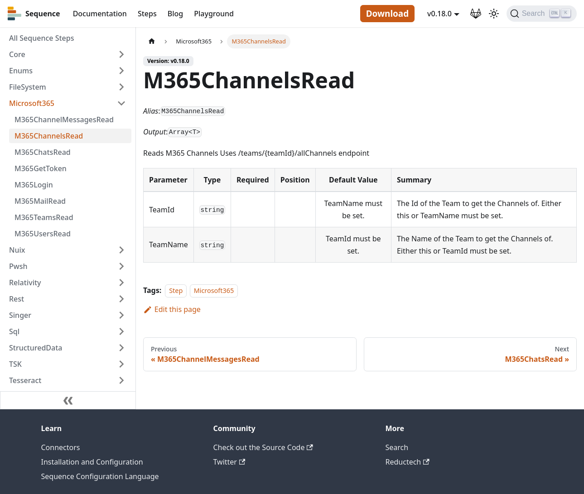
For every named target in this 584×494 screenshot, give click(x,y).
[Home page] (151, 41)
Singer (20, 315)
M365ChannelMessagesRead (64, 120)
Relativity (25, 283)
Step (176, 290)
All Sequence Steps (41, 38)
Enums (21, 71)
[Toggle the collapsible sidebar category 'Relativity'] (121, 282)
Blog (175, 14)
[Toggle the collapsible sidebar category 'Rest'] (121, 299)
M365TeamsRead (43, 217)
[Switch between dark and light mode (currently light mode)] (494, 13)
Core (17, 54)
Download (387, 13)
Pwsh (18, 266)
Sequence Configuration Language (100, 476)
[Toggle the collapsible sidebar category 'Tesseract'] (121, 380)
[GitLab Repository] (476, 13)
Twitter (229, 462)
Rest (16, 299)
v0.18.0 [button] (439, 14)
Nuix (17, 250)
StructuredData (35, 348)
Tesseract (25, 380)
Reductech (408, 462)
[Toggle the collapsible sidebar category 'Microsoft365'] (121, 103)
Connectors (60, 447)
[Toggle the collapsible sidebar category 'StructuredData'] (121, 348)
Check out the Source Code (263, 447)
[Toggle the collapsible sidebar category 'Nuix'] (121, 250)
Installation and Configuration (92, 462)
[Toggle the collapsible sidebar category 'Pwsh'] (121, 266)
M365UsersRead (42, 234)
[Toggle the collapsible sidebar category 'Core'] (121, 54)
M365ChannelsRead (48, 136)
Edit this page (172, 309)
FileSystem (27, 87)
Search (397, 447)
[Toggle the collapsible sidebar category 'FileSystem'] (121, 87)
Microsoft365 (31, 103)
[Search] (542, 13)
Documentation (100, 14)
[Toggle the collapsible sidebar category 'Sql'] (121, 331)
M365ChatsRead (42, 152)
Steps (147, 14)
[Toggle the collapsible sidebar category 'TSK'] (121, 364)
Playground (214, 14)
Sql (14, 331)
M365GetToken (40, 168)
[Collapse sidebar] (68, 400)
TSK (15, 364)
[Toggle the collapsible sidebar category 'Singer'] (121, 315)
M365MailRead (40, 201)
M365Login (33, 185)
